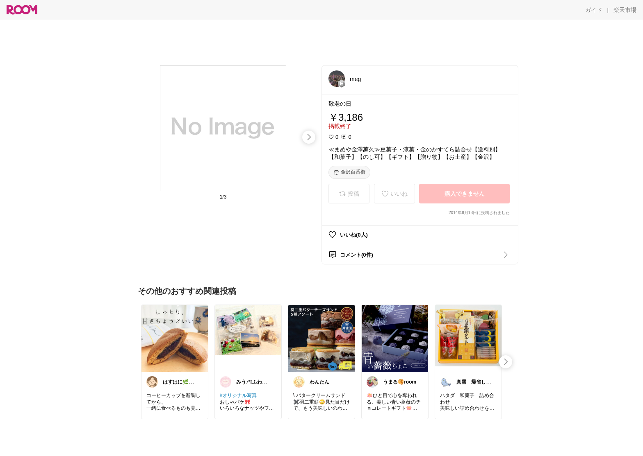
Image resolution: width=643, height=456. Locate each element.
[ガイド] (593, 10)
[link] (174, 338)
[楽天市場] (624, 10)
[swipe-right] (308, 137)
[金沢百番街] (349, 172)
